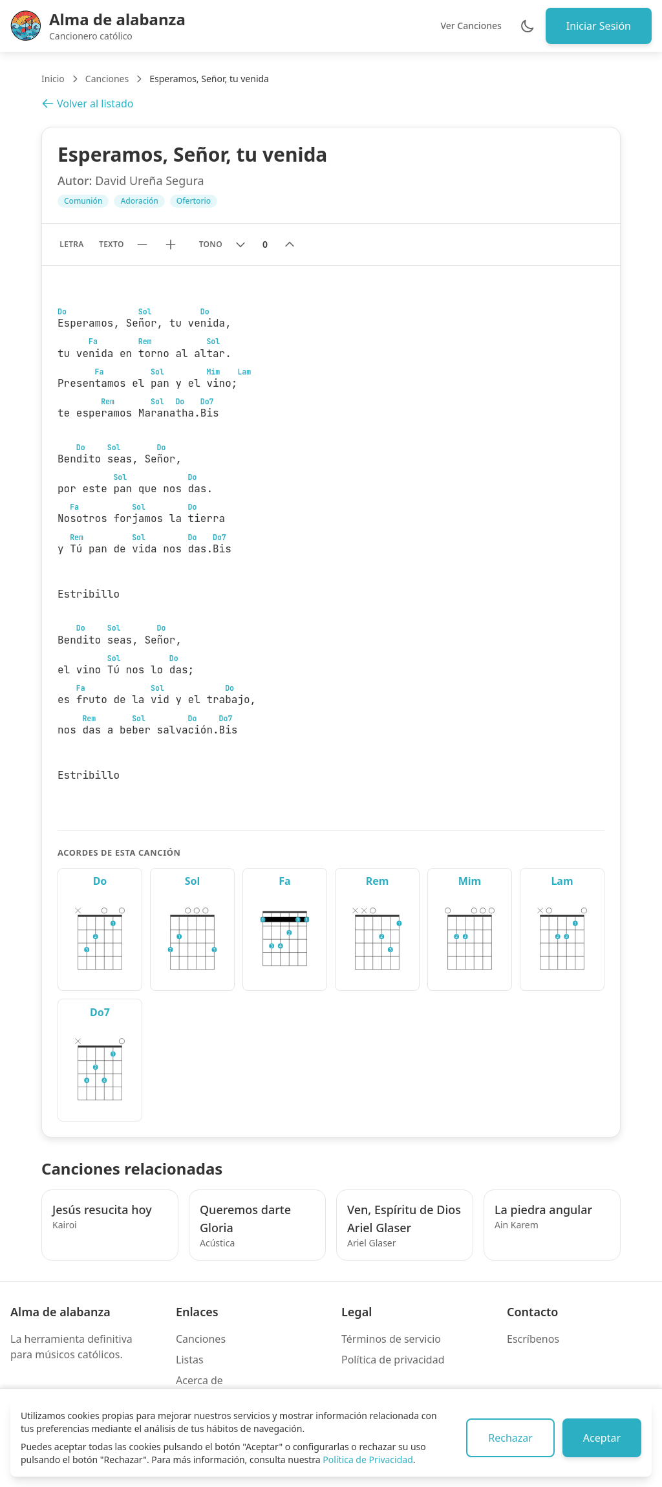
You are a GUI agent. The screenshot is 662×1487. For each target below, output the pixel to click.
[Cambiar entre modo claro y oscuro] (527, 26)
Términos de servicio (391, 1339)
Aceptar (602, 1438)
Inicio (53, 78)
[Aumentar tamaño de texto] (171, 244)
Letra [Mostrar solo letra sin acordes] (71, 244)
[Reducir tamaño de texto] (142, 244)
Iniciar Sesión (598, 26)
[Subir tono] (290, 244)
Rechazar (510, 1438)
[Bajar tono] (240, 244)
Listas (190, 1359)
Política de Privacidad (367, 1459)
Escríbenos (533, 1339)
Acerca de (199, 1380)
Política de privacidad (393, 1359)
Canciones (107, 78)
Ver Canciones (470, 25)
